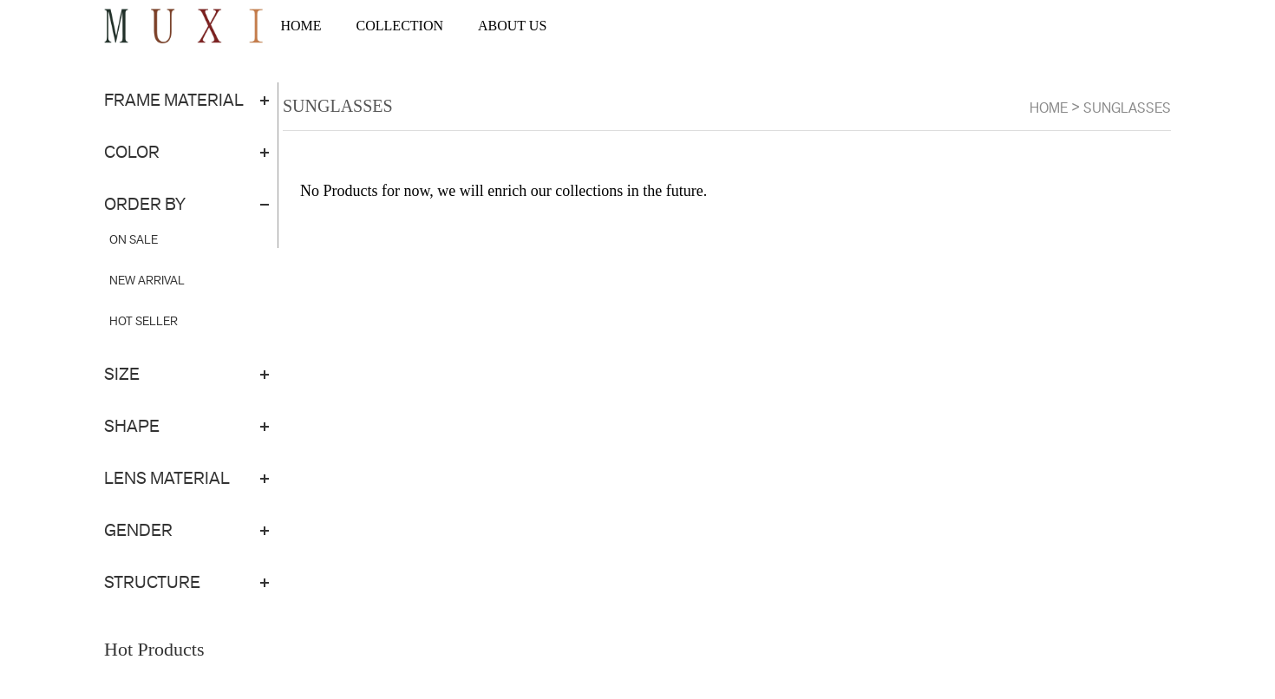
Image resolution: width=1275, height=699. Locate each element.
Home (1049, 108)
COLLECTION (399, 25)
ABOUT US (512, 25)
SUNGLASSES (1127, 108)
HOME (300, 25)
